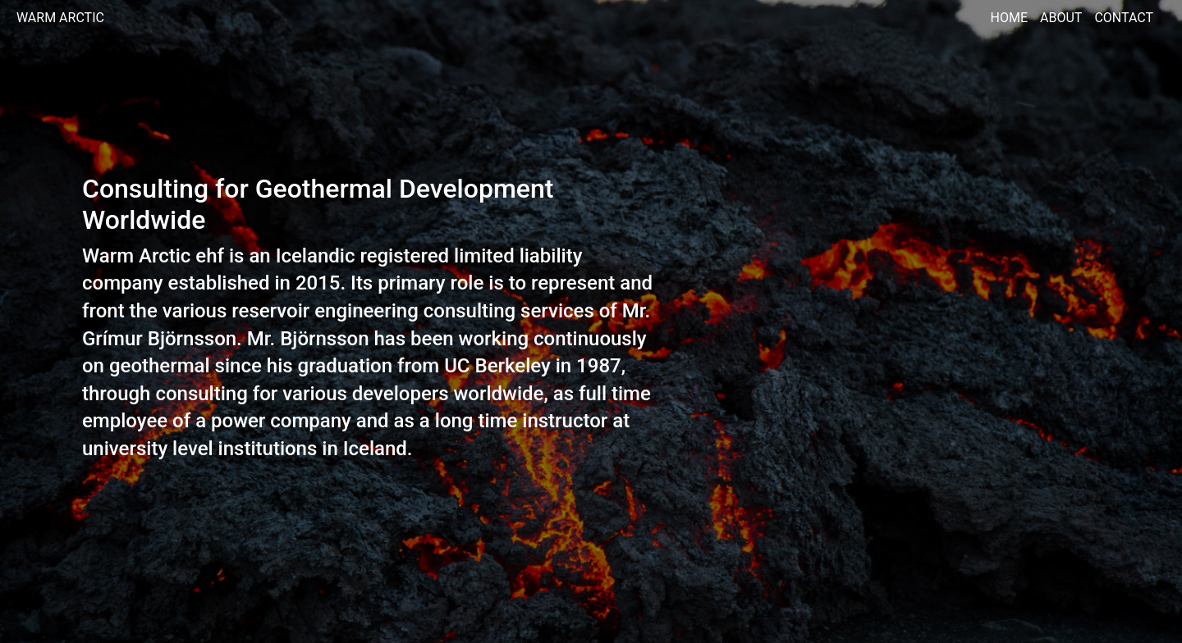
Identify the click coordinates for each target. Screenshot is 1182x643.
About (1061, 17)
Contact (1123, 17)
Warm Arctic (60, 17)
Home (1009, 17)
